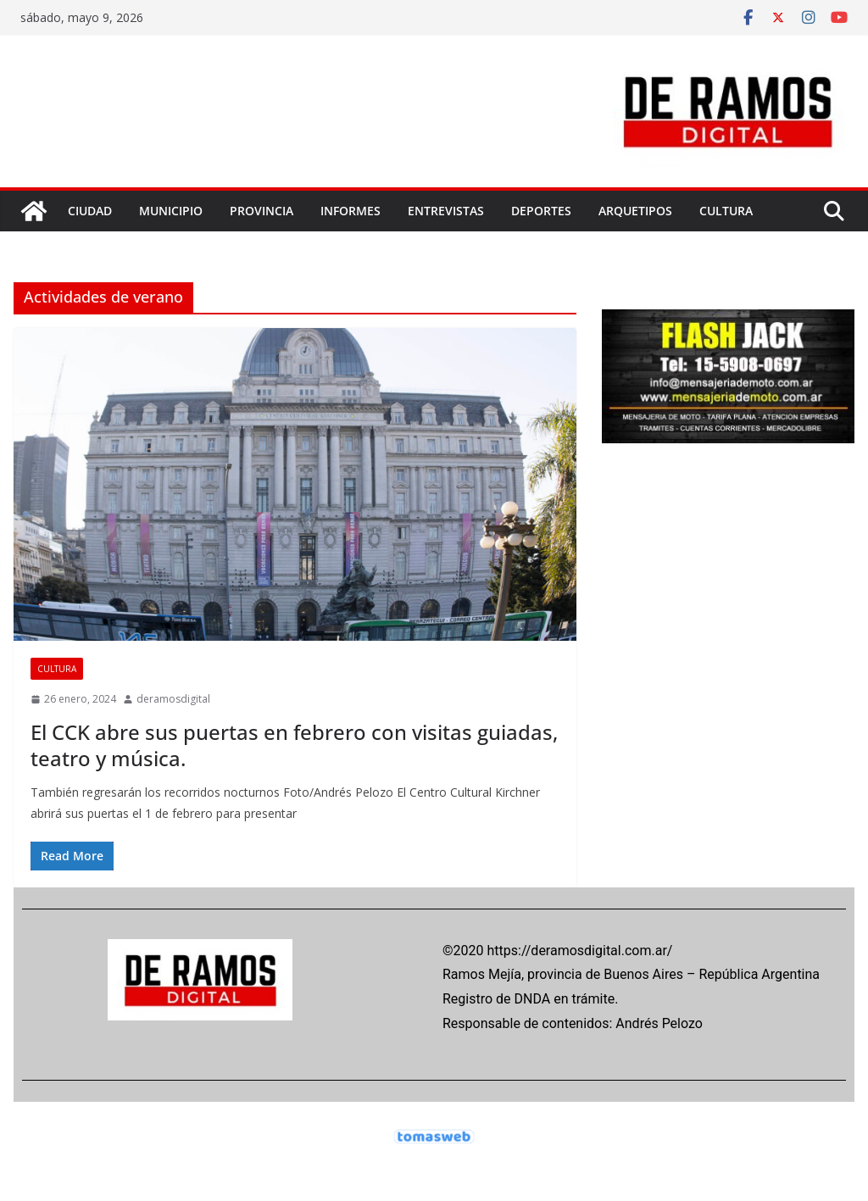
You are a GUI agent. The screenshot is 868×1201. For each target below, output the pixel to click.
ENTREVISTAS (446, 211)
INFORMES (350, 211)
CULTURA (726, 211)
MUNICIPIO (171, 211)
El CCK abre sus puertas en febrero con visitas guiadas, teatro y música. (294, 745)
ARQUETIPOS (635, 211)
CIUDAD (90, 211)
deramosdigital (173, 699)
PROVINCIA (261, 211)
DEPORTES (541, 211)
